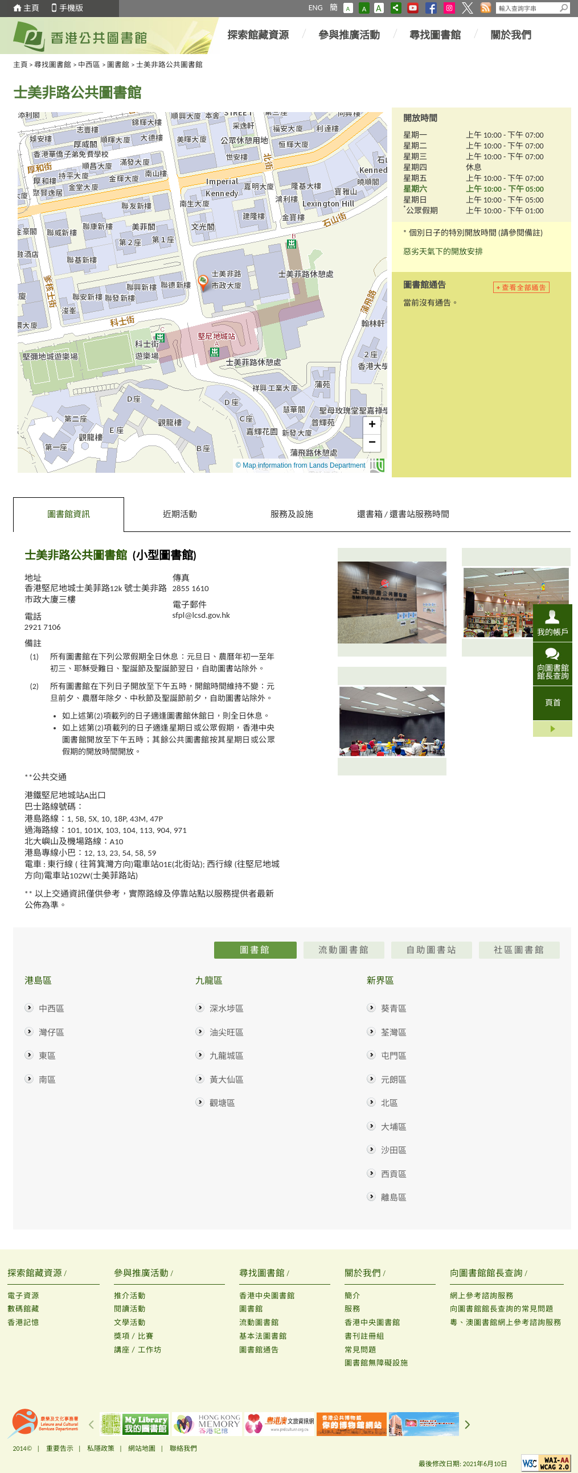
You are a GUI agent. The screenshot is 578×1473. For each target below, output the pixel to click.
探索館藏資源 (258, 35)
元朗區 (394, 1080)
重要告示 (59, 1449)
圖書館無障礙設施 (376, 1363)
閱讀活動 (130, 1309)
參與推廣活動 (349, 35)
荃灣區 (394, 1033)
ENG (316, 8)
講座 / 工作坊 (138, 1350)
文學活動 (130, 1322)
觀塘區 (222, 1103)
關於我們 (510, 35)
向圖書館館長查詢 (553, 671)
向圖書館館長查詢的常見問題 (502, 1309)
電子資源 (23, 1296)
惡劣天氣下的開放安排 (443, 252)
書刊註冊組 (364, 1336)
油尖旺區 (227, 1033)
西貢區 (394, 1174)
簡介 (352, 1296)
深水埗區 (227, 1009)
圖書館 (118, 64)
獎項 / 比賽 (134, 1336)
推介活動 (130, 1296)
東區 (47, 1056)
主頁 (31, 8)
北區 (389, 1103)
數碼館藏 (23, 1309)
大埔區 (394, 1127)
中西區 (89, 64)
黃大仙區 (227, 1080)
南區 (47, 1080)
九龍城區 (227, 1056)
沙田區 (394, 1150)
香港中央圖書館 (267, 1296)
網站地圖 (141, 1449)
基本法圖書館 (263, 1336)
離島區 (394, 1198)
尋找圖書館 (435, 35)
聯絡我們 (183, 1449)
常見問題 (360, 1350)
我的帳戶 (553, 632)
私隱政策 (100, 1449)
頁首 (553, 703)
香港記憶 (23, 1322)
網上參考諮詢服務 (482, 1296)
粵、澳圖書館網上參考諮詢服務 (505, 1322)
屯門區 (394, 1056)
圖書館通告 (259, 1350)
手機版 (71, 8)
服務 (352, 1309)
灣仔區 (51, 1033)
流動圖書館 (259, 1322)
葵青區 (394, 1009)
